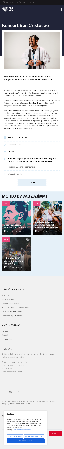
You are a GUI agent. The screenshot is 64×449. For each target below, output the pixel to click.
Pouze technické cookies (34, 436)
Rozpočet (6, 295)
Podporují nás (7, 339)
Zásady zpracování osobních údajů (15, 308)
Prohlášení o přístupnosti (12, 316)
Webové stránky (15, 174)
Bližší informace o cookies (22, 430)
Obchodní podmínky (10, 303)
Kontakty (5, 331)
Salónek (5, 335)
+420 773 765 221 (19, 2)
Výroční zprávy (8, 299)
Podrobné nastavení (15, 436)
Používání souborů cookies (12, 312)
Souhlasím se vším (25, 441)
